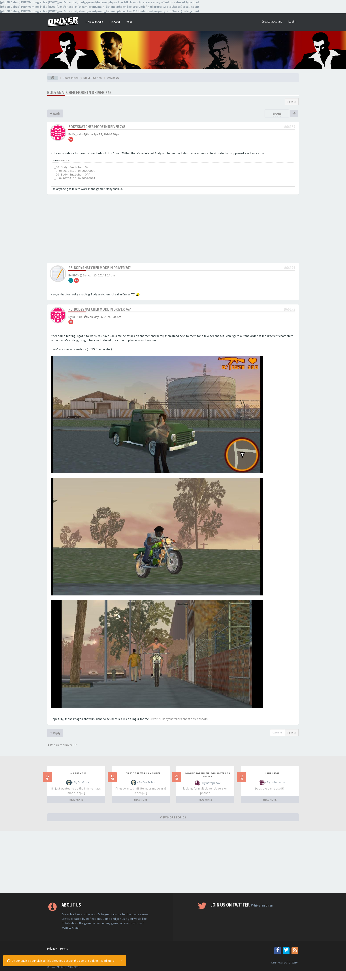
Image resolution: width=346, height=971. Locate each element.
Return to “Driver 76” (62, 745)
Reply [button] (55, 113)
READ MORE (76, 799)
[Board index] (52, 78)
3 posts (291, 101)
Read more (107, 961)
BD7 (74, 275)
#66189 (289, 126)
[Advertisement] (173, 230)
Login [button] (291, 21)
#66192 (289, 309)
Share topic (277, 115)
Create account (271, 21)
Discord (115, 22)
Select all (65, 160)
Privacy (52, 948)
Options (277, 732)
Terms (64, 948)
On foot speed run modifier (143, 773)
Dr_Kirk (77, 134)
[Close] (121, 960)
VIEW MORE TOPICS (173, 817)
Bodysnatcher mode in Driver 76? (79, 92)
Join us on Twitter (242, 905)
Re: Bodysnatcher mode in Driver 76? (99, 267)
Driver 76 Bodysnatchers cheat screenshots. (179, 719)
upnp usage (272, 773)
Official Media (94, 22)
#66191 (289, 267)
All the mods (78, 773)
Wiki (129, 22)
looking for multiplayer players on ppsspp (207, 775)
